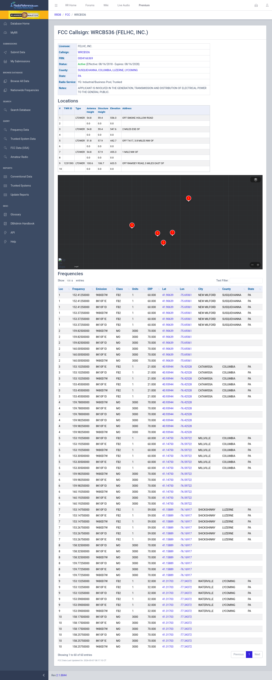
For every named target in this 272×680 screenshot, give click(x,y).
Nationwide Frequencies (19, 90)
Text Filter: (239, 280)
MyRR (8, 32)
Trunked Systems (15, 185)
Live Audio (123, 5)
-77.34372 (186, 581)
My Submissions (15, 61)
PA (79, 76)
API (7, 232)
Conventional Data (16, 176)
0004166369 (85, 58)
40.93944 (167, 366)
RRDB (57, 14)
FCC (67, 14)
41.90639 (167, 295)
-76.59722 (186, 438)
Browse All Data (14, 81)
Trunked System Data (18, 139)
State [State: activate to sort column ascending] (251, 288)
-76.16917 (186, 509)
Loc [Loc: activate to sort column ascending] (61, 288)
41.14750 (167, 438)
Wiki (106, 5)
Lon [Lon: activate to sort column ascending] (182, 288)
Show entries (71, 280)
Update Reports (14, 195)
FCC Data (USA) (14, 148)
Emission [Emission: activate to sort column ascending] (101, 288)
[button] (256, 5)
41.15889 (167, 509)
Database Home (14, 23)
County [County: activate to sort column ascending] (226, 288)
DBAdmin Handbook (17, 223)
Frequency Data (14, 129)
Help (8, 242)
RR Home (70, 5)
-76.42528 (186, 366)
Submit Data (12, 52)
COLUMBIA (104, 70)
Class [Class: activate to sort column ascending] (119, 288)
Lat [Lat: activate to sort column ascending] (164, 288)
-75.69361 (186, 295)
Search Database (15, 110)
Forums (89, 5)
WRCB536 (84, 52)
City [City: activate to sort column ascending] (200, 288)
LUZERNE (118, 70)
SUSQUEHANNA (87, 70)
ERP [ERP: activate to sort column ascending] (150, 288)
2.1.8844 (61, 675)
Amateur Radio (14, 157)
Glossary (10, 214)
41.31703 (167, 581)
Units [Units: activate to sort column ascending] (135, 288)
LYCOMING (131, 70)
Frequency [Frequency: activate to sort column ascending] (78, 288)
